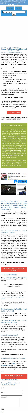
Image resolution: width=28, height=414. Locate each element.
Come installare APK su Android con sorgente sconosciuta (14, 269)
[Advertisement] (14, 32)
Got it (18, 4)
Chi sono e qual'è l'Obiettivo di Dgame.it (10, 383)
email (13, 363)
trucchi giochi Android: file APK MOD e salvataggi (13, 358)
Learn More (11, 4)
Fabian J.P (19, 52)
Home (2, 412)
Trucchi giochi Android (14, 112)
